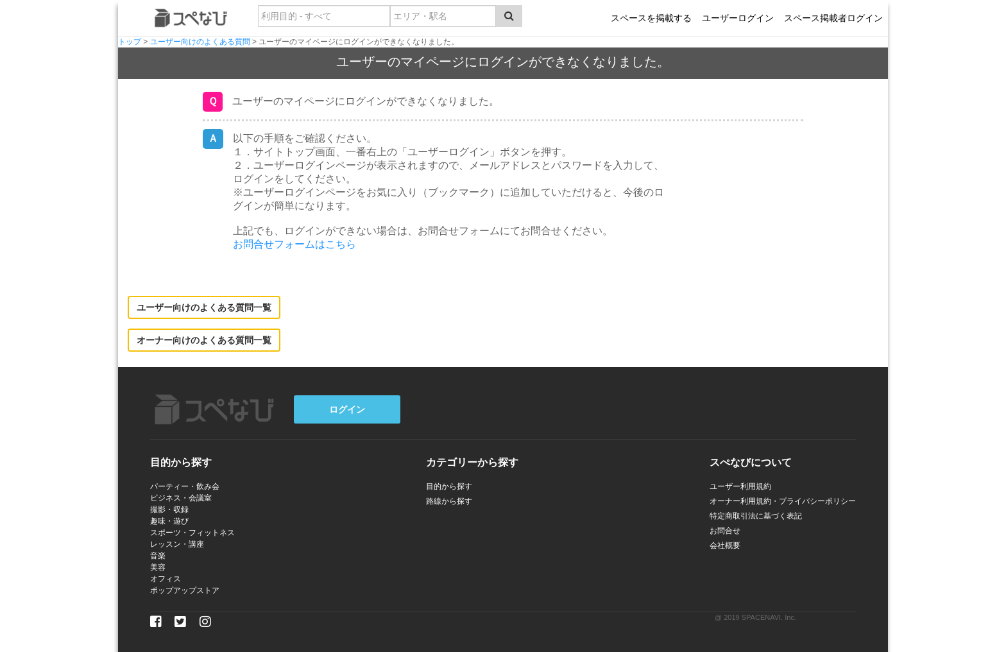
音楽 (158, 555)
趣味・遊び (169, 521)
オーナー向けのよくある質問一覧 (204, 340)
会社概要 (725, 545)
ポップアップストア (184, 590)
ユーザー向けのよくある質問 (200, 41)
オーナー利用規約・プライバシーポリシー (783, 501)
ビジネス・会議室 (181, 497)
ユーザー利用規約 (740, 486)
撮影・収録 (169, 509)
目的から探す (449, 486)
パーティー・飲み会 (184, 486)
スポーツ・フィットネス (192, 532)
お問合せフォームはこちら (294, 244)
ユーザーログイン (738, 18)
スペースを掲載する (651, 18)
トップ (129, 41)
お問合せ (725, 530)
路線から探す (449, 501)
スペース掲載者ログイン (833, 18)
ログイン (347, 409)
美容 (158, 567)
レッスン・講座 (177, 544)
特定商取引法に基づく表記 (756, 515)
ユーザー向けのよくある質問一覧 (204, 307)
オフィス (165, 578)
